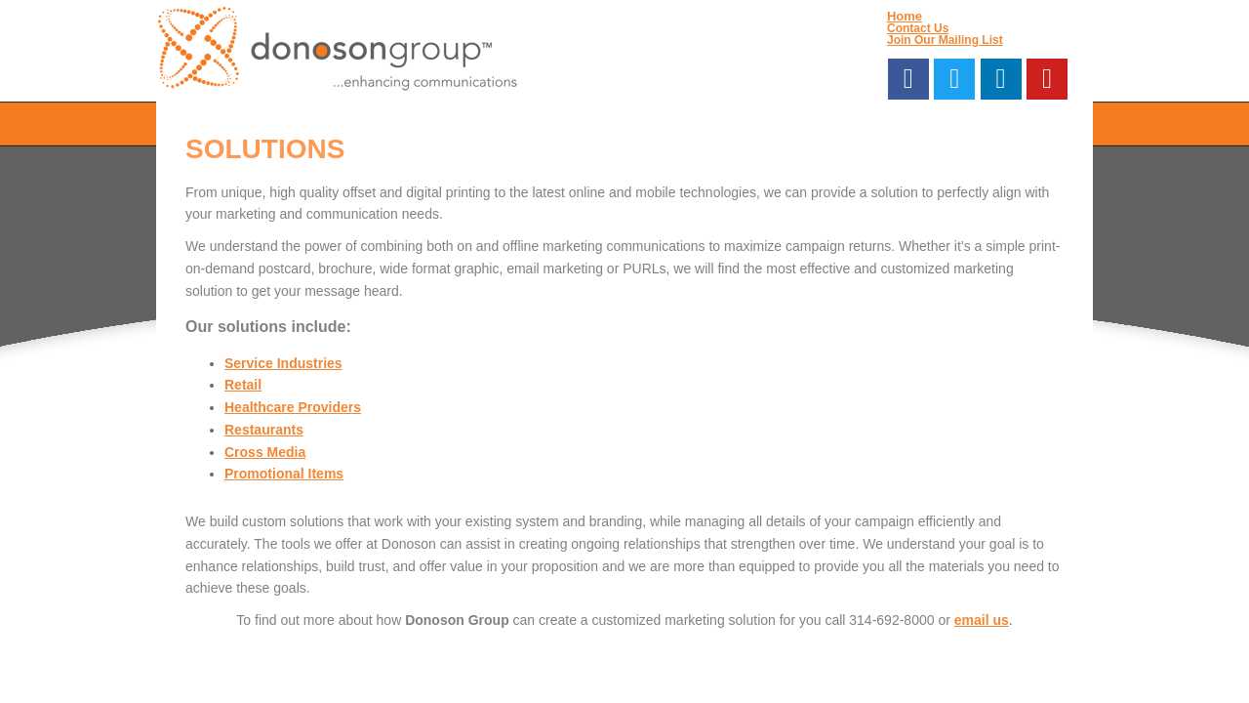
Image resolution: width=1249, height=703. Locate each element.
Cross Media (264, 452)
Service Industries (283, 363)
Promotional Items (283, 473)
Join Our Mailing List (945, 40)
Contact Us (917, 28)
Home (904, 16)
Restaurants (263, 429)
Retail (243, 385)
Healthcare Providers (292, 407)
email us (981, 620)
